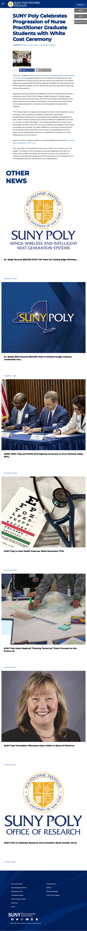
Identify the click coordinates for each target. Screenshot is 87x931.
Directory (14, 903)
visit (80, 16)
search (81, 5)
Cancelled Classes (17, 895)
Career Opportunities (18, 899)
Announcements (17, 884)
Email (13, 906)
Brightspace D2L (17, 891)
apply (80, 10)
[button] (27, 70)
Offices (48, 888)
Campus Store (51, 884)
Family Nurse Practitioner (42, 75)
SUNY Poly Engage (53, 895)
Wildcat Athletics (52, 891)
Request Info (80, 22)
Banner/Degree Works (19, 888)
